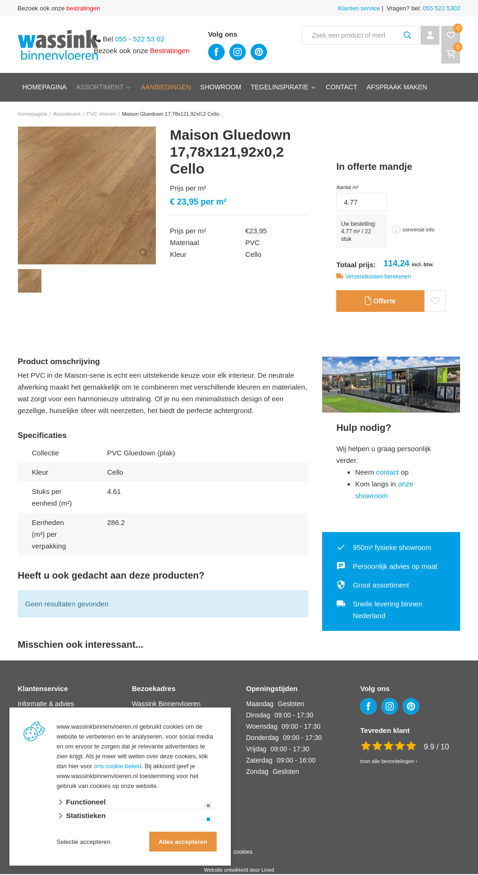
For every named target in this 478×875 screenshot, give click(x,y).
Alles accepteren (183, 841)
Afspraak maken (396, 87)
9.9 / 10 (436, 748)
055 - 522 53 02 (139, 39)
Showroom (220, 87)
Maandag (260, 704)
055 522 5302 (440, 8)
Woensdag (262, 727)
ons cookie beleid (117, 766)
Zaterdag (259, 761)
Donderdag (262, 738)
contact (387, 473)
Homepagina (45, 87)
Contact (341, 87)
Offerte (380, 302)
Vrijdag (256, 750)
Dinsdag (258, 716)
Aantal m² (347, 187)
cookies (242, 853)
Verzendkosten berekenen (378, 276)
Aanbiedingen (166, 87)
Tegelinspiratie (279, 87)
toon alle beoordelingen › (388, 762)
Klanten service (359, 8)
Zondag (257, 772)
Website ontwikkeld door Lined (239, 871)
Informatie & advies (46, 704)
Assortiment (99, 87)
